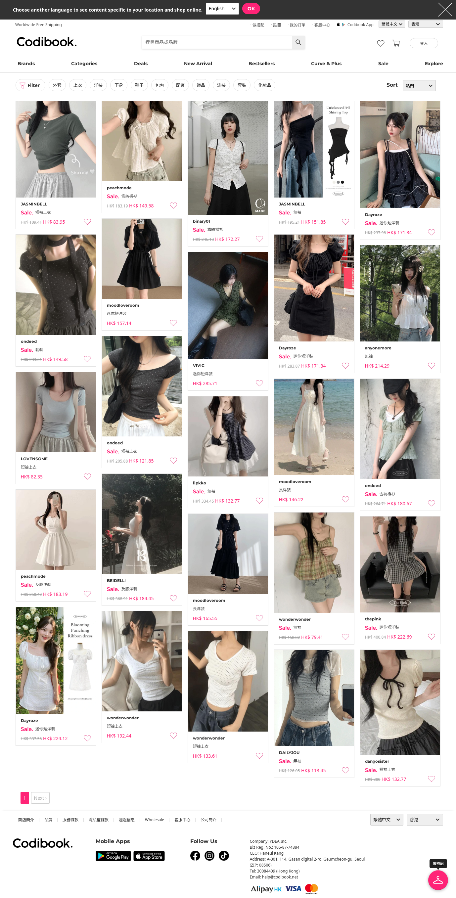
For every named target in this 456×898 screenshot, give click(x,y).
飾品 (201, 85)
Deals (141, 64)
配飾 (180, 85)
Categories (84, 64)
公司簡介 (208, 820)
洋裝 (98, 85)
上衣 (77, 85)
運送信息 (127, 820)
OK (251, 9)
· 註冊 (276, 25)
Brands (26, 64)
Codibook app (360, 24)
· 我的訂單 (296, 25)
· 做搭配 (257, 25)
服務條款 (70, 820)
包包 (160, 85)
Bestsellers (262, 64)
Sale (383, 64)
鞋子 (139, 85)
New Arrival (198, 64)
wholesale (154, 820)
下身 (118, 85)
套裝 (242, 85)
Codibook (46, 41)
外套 (57, 85)
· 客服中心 (321, 25)
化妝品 (264, 85)
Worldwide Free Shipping (38, 24)
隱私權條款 (99, 820)
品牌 (48, 820)
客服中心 (182, 820)
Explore (434, 64)
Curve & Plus (326, 64)
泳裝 (221, 85)
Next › (40, 798)
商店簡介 (26, 820)
